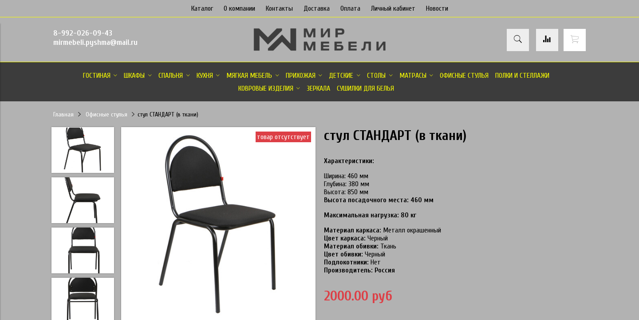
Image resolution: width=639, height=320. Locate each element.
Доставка (317, 8)
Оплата (350, 8)
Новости (437, 8)
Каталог (202, 8)
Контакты (279, 8)
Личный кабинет (393, 8)
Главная (63, 114)
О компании (239, 8)
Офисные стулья (106, 114)
